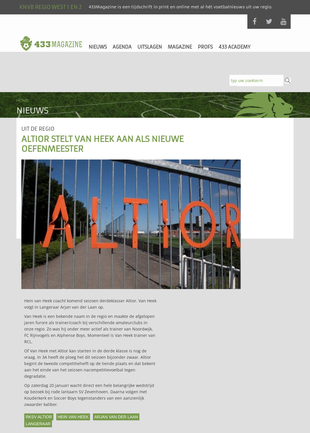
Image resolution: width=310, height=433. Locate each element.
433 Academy (234, 47)
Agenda (122, 47)
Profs (205, 47)
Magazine (180, 47)
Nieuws (98, 47)
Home (22, 100)
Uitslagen (149, 47)
